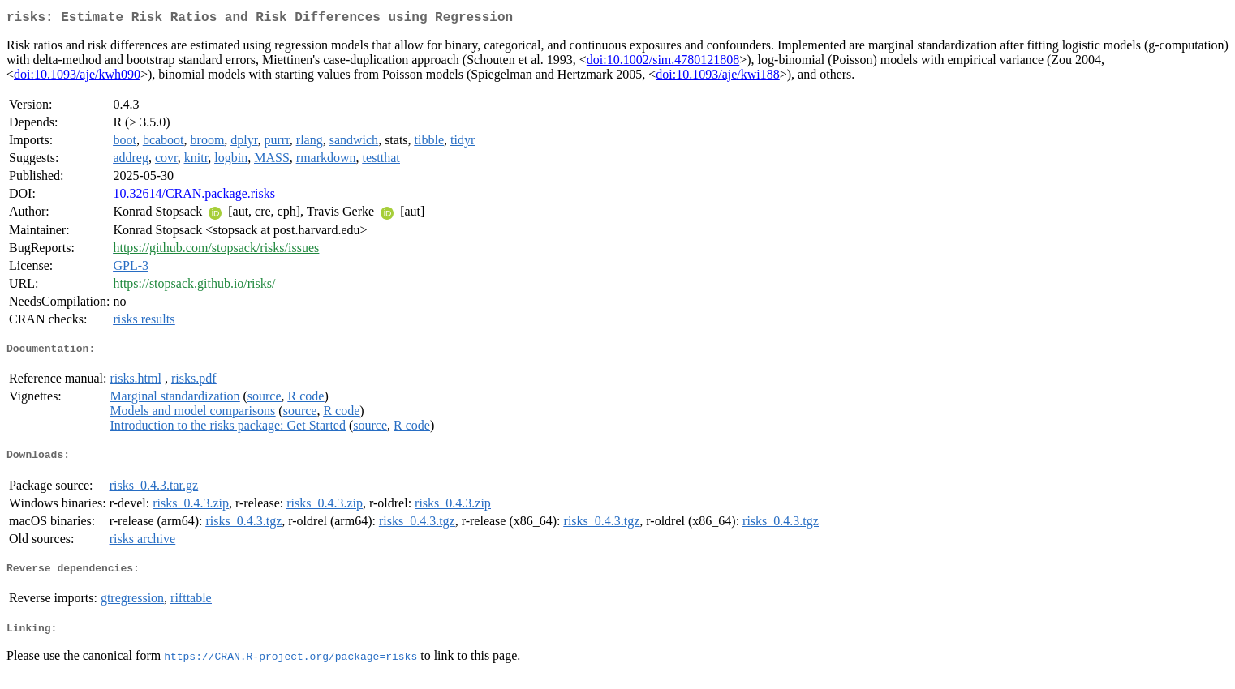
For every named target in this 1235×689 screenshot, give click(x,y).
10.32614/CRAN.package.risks (194, 196)
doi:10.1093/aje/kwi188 (717, 77)
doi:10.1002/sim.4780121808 (663, 63)
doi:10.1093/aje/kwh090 (77, 77)
